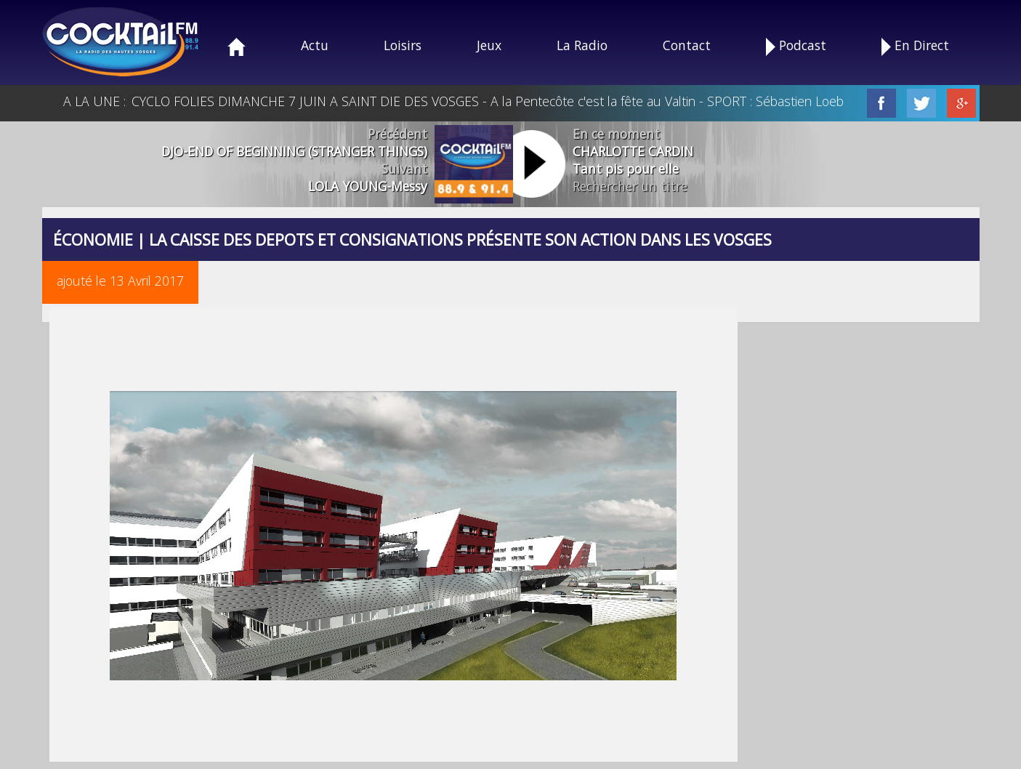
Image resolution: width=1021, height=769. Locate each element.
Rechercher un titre (630, 186)
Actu (314, 45)
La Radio (582, 45)
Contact (687, 45)
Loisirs (402, 45)
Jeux (489, 45)
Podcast (796, 46)
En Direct (915, 46)
